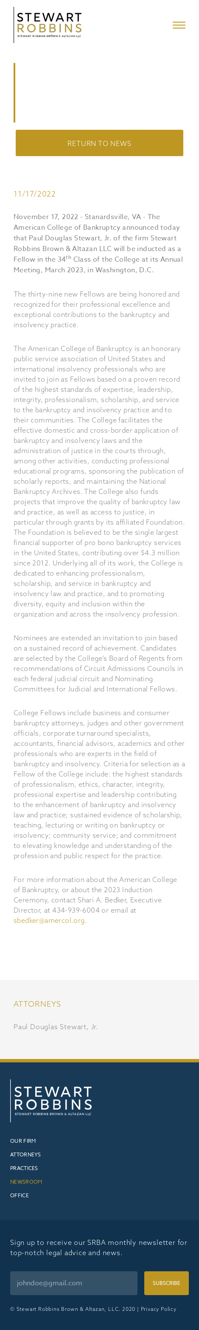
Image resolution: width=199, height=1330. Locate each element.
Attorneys (25, 1154)
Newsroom (26, 1181)
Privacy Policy (159, 1309)
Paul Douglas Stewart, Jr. (56, 1026)
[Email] (73, 1283)
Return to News (99, 143)
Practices (24, 1168)
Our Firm (23, 1140)
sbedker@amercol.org (49, 920)
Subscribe (166, 1283)
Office (19, 1195)
